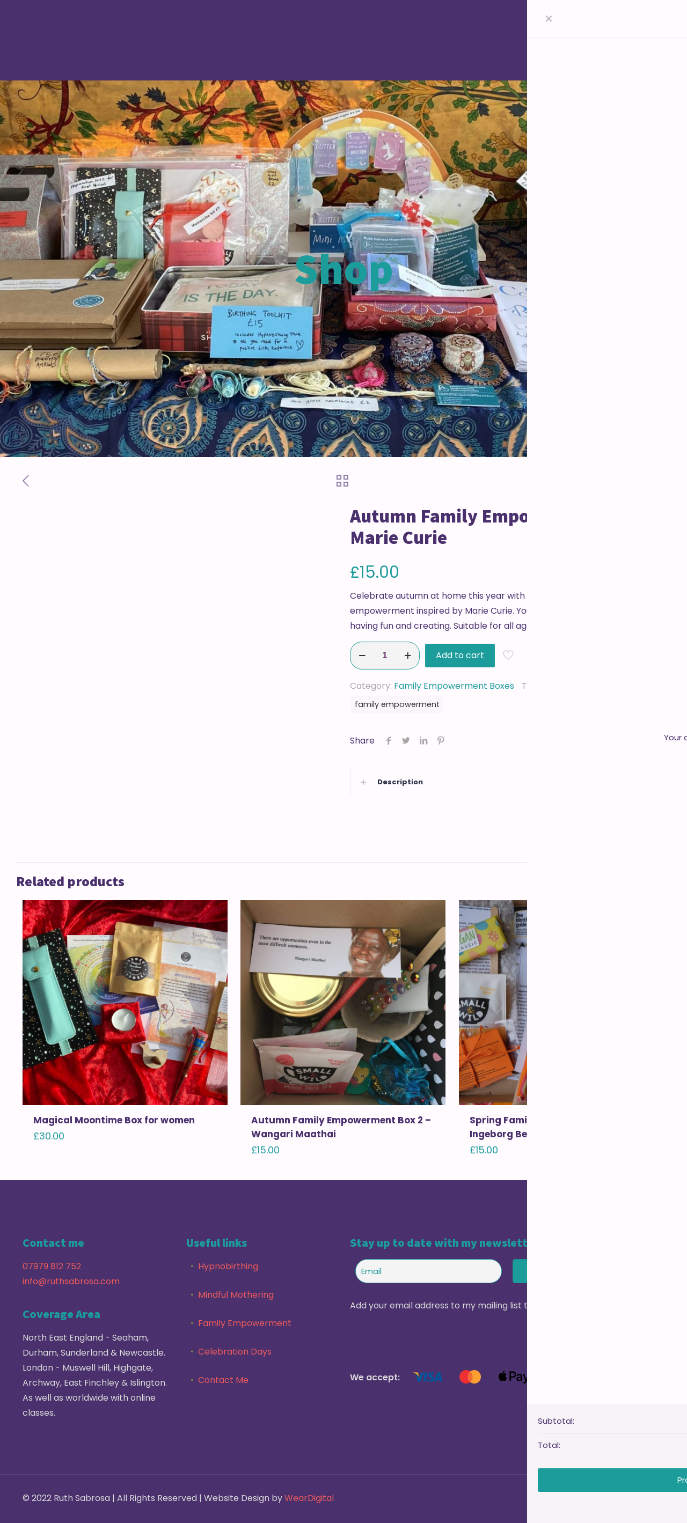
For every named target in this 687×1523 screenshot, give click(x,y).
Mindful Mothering (236, 1295)
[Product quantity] (385, 655)
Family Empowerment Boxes (454, 686)
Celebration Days (235, 1351)
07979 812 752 (52, 1266)
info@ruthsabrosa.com (71, 1281)
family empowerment (397, 704)
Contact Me (223, 1380)
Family (563, 686)
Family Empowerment (244, 1323)
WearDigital (309, 1498)
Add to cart (460, 655)
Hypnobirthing (228, 1266)
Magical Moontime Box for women (114, 1120)
